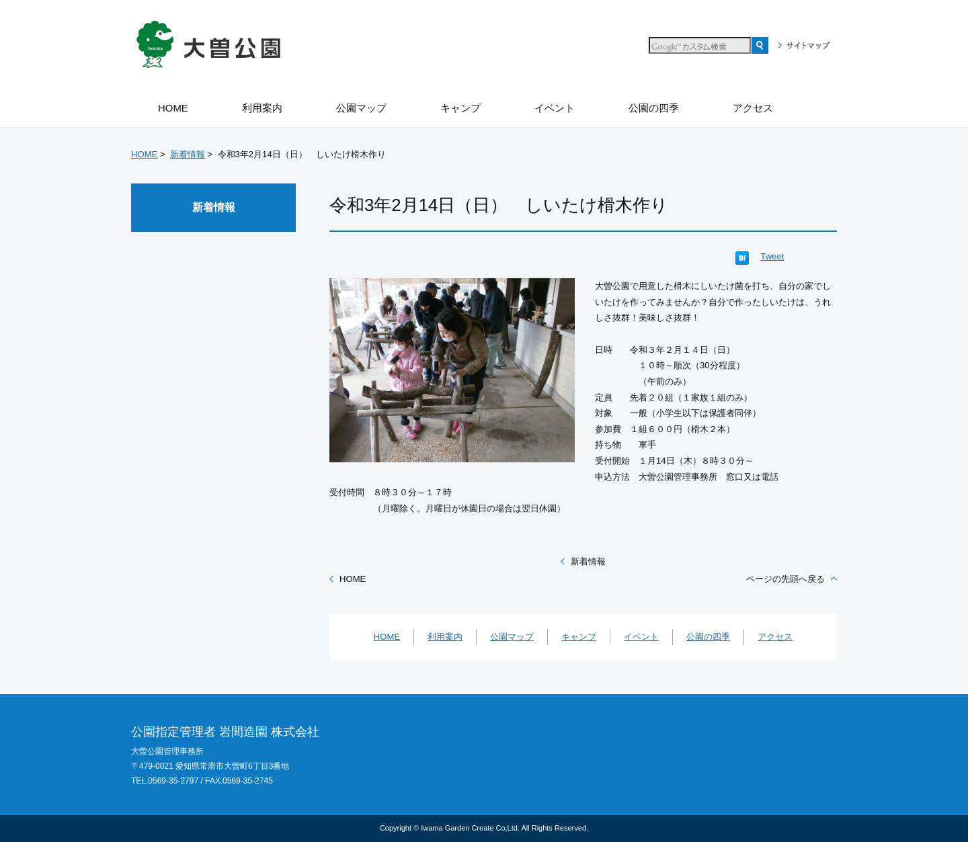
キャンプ (578, 637)
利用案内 (445, 637)
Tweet (772, 256)
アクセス (775, 637)
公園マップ (512, 637)
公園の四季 (708, 637)
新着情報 (187, 154)
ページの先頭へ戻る (785, 579)
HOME (144, 154)
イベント (641, 637)
